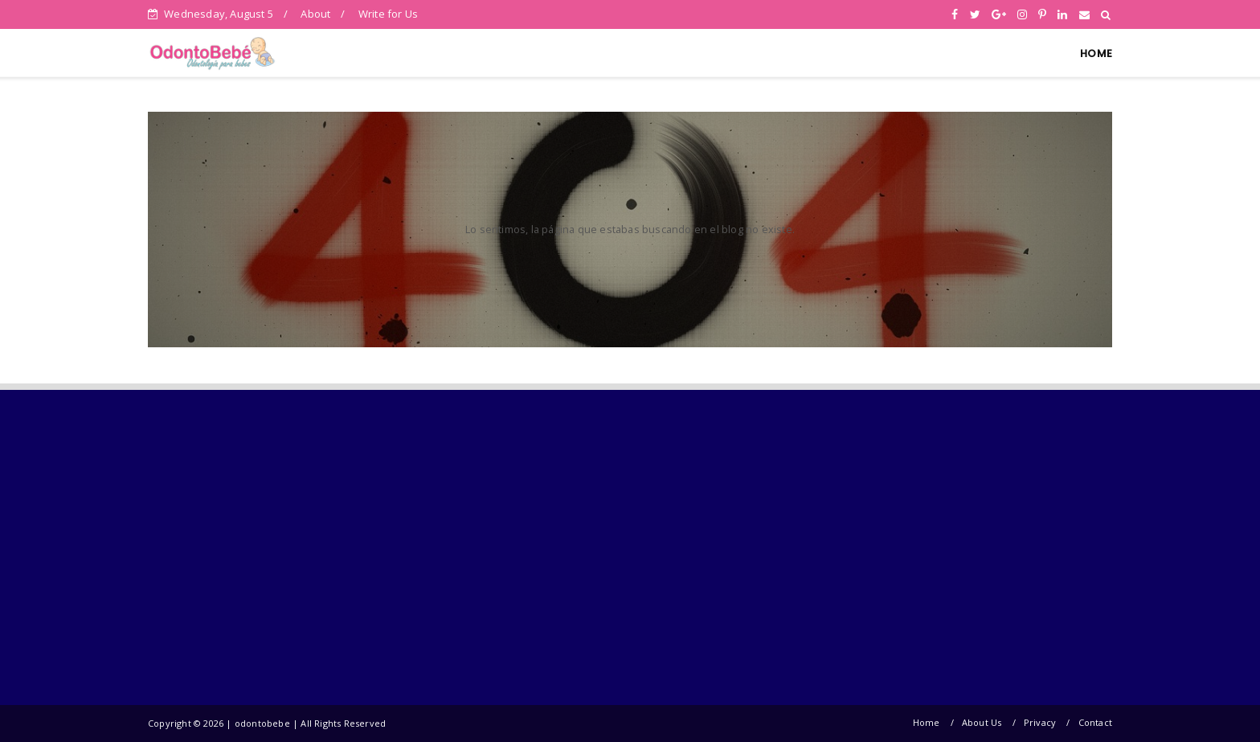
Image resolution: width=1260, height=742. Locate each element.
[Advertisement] (283, 546)
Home (926, 722)
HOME (1096, 53)
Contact (1095, 722)
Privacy (1040, 722)
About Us (982, 722)
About (315, 13)
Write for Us (388, 13)
